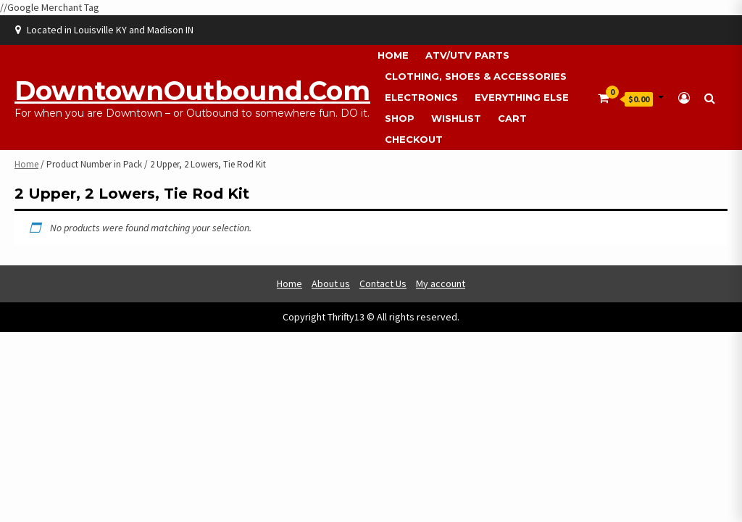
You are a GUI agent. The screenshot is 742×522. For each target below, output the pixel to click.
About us (331, 283)
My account (440, 283)
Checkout (414, 139)
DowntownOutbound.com (192, 91)
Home (393, 55)
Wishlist (456, 118)
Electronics (421, 97)
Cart (512, 118)
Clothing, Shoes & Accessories (476, 76)
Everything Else (522, 97)
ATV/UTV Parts (467, 55)
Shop (399, 118)
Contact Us (383, 283)
